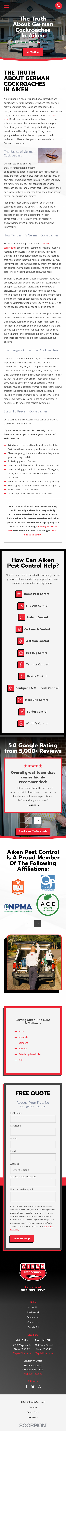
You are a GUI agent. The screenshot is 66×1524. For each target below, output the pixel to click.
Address (14, 1164)
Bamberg (23, 1042)
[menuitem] (33, 1407)
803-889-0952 (33, 1290)
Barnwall (22, 1048)
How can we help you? (21, 1189)
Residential (33, 1312)
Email (13, 1151)
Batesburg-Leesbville (29, 1054)
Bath (20, 1060)
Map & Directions (22, 1353)
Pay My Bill (33, 1327)
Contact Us (33, 52)
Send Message (22, 1238)
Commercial (33, 1317)
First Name (16, 1113)
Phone (13, 1138)
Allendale (23, 1037)
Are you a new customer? (23, 1176)
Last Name (15, 1125)
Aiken (21, 1031)
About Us (33, 1307)
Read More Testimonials (33, 831)
